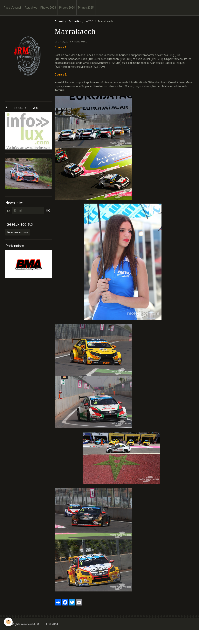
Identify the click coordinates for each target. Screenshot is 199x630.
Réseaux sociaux (17, 232)
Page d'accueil (12, 7)
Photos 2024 (67, 7)
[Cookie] (8, 622)
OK (48, 210)
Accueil (59, 21)
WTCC (89, 21)
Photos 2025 (86, 7)
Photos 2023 (48, 7)
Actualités (31, 7)
